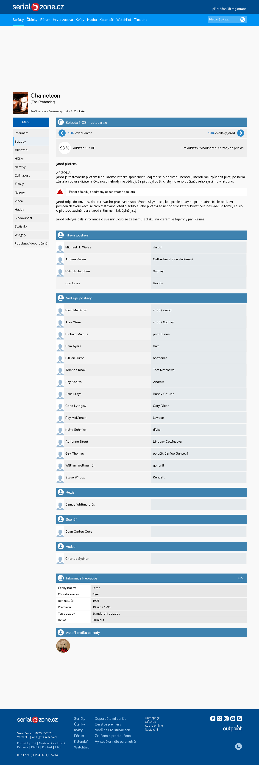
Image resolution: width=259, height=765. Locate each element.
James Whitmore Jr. (80, 504)
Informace (22, 133)
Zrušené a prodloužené (113, 735)
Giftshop (150, 722)
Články (32, 19)
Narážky (20, 167)
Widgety (20, 235)
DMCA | (36, 747)
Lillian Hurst (74, 358)
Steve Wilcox (75, 477)
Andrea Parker (75, 259)
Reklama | (24, 747)
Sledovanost (23, 218)
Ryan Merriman (76, 310)
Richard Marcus (76, 334)
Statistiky (21, 226)
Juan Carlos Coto (78, 531)
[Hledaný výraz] (227, 19)
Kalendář (107, 19)
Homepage (152, 718)
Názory (20, 192)
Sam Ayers (73, 346)
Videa (19, 201)
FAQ (58, 747)
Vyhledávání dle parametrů (115, 741)
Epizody (20, 141)
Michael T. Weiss (78, 247)
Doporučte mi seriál (110, 718)
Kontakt (47, 747)
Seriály (18, 19)
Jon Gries (72, 283)
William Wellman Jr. (80, 465)
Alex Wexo (73, 322)
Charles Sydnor (77, 558)
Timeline (140, 19)
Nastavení (151, 729)
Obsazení (21, 150)
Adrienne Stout (76, 441)
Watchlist (123, 19)
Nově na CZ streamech (112, 729)
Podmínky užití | (27, 743)
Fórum (45, 19)
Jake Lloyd (73, 393)
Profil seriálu (38, 111)
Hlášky (19, 158)
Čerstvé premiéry (108, 724)
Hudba (92, 19)
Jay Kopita (73, 382)
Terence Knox (75, 370)
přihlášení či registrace (229, 8)
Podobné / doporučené (31, 243)
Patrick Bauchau (77, 271)
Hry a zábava (63, 19)
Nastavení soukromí (52, 743)
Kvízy (80, 19)
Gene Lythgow (75, 405)
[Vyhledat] (242, 19)
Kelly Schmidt (75, 429)
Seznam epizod (58, 111)
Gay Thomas (74, 453)
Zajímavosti (22, 175)
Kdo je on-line (154, 726)
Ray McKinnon (75, 417)
